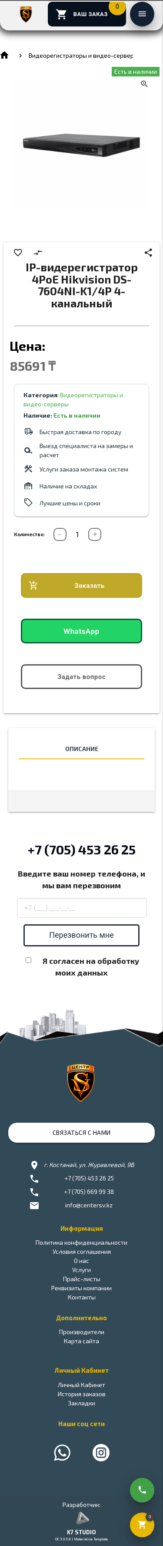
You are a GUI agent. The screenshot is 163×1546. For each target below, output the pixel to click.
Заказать (67, 585)
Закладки (81, 1403)
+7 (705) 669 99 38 (89, 1191)
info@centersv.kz (89, 1205)
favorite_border (18, 252)
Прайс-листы (81, 1278)
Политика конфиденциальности (81, 1242)
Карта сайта (81, 1341)
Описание (81, 748)
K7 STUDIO (81, 1532)
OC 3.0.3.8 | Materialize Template (81, 1539)
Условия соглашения (82, 1251)
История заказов (82, 1394)
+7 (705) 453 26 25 (82, 849)
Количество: (29, 534)
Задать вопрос (81, 677)
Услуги (81, 1269)
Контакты (82, 1297)
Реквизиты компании (81, 1288)
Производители (81, 1331)
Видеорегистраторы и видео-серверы (83, 55)
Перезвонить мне (81, 934)
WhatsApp (81, 631)
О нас (81, 1260)
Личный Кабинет (81, 1384)
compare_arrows (38, 252)
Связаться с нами (82, 1132)
